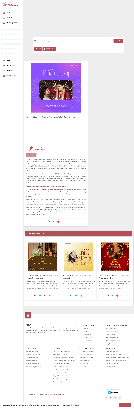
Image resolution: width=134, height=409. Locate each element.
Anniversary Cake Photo (113, 341)
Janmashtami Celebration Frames (63, 357)
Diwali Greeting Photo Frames (61, 351)
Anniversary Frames (112, 338)
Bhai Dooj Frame (49, 49)
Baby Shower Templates (113, 344)
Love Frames (83, 367)
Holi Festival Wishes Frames (61, 364)
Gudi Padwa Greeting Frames (61, 367)
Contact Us (87, 334)
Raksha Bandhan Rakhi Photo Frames (64, 360)
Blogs (85, 331)
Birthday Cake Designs (112, 331)
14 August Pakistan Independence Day (117, 357)
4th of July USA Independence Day (116, 360)
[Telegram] (113, 392)
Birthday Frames (111, 328)
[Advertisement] (79, 17)
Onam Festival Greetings (60, 379)
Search (118, 40)
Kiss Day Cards (84, 364)
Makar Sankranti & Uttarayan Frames (64, 373)
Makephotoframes (59, 394)
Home (38, 49)
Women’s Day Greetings (33, 354)
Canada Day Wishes (112, 364)
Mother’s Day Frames (32, 364)
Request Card (88, 341)
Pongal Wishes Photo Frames (62, 376)
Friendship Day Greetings (33, 367)
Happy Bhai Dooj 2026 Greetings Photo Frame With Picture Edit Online (50, 117)
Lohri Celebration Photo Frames (62, 370)
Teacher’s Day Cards (32, 357)
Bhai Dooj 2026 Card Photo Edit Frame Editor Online (49, 186)
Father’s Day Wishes (32, 360)
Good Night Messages (33, 351)
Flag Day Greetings (111, 367)
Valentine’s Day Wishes (86, 351)
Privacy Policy (88, 338)
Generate (31, 154)
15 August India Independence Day (116, 354)
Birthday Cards (110, 334)
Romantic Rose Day (85, 354)
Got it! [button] (125, 405)
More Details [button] (75, 405)
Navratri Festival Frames (60, 354)
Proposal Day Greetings (86, 357)
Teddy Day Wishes (85, 360)
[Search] (74, 40)
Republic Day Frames (112, 351)
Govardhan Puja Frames (60, 382)
